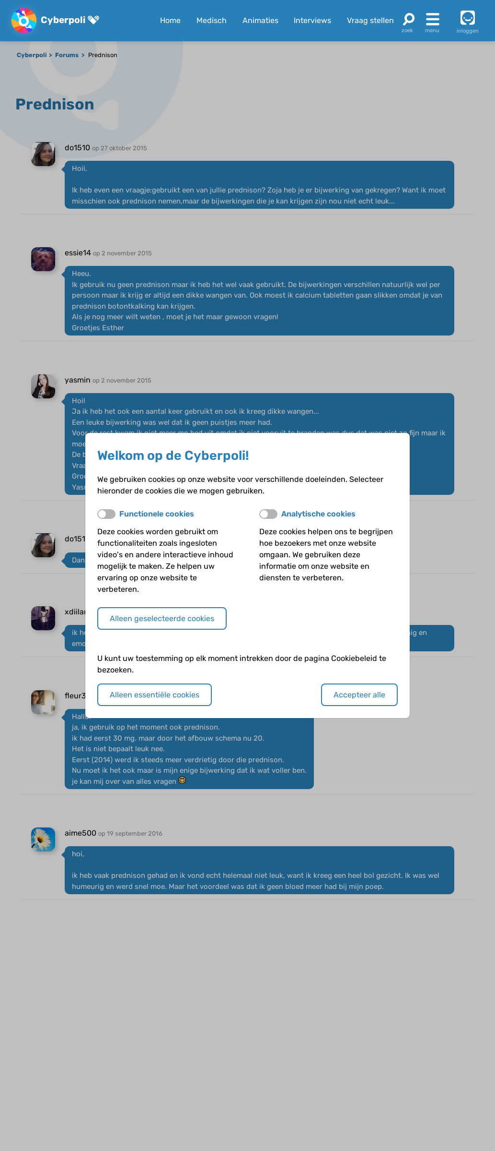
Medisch (211, 20)
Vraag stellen (370, 20)
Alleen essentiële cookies (154, 694)
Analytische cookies (318, 513)
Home (170, 20)
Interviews (312, 20)
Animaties (260, 20)
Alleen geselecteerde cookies (162, 618)
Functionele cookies (156, 513)
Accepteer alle (359, 694)
